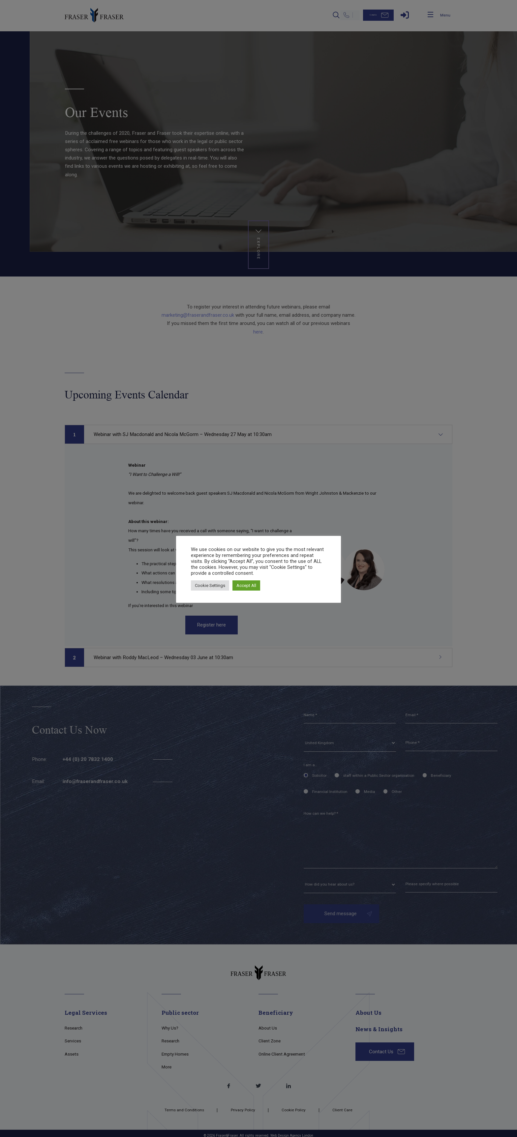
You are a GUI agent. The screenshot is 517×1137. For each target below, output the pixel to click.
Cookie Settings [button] (210, 585)
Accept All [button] (246, 585)
